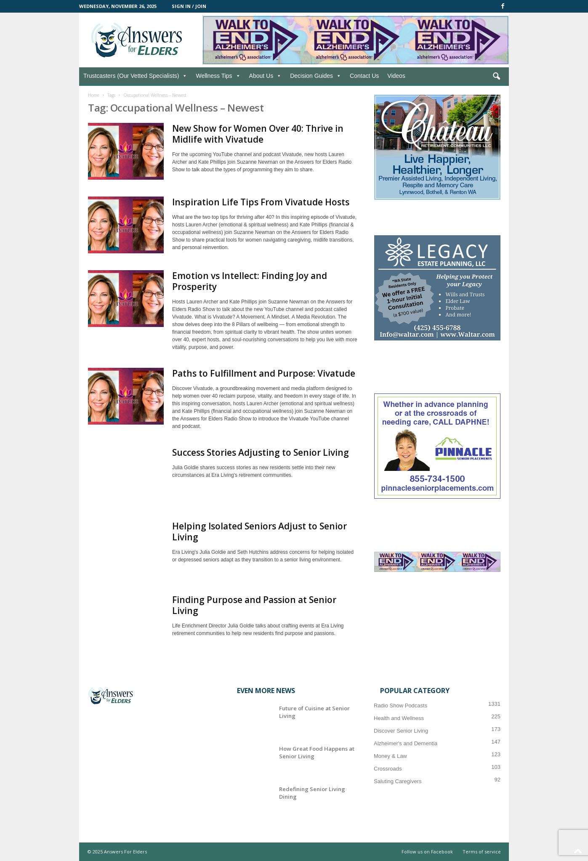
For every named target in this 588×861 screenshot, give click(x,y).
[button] (496, 76)
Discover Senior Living (401, 731)
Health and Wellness (399, 718)
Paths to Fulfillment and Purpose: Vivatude (263, 373)
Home (93, 95)
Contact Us (364, 75)
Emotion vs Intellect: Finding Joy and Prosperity (249, 281)
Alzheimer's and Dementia (405, 743)
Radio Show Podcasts (400, 705)
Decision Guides (315, 75)
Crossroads (388, 768)
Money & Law (390, 756)
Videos (396, 75)
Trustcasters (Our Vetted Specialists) (135, 75)
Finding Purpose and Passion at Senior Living (254, 605)
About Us (265, 75)
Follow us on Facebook (427, 851)
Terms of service (482, 851)
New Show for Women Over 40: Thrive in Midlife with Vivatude (257, 133)
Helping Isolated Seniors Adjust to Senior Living (259, 531)
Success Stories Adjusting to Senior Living (260, 452)
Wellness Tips (218, 75)
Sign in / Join (189, 6)
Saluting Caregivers (397, 781)
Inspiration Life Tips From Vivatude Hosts (260, 202)
